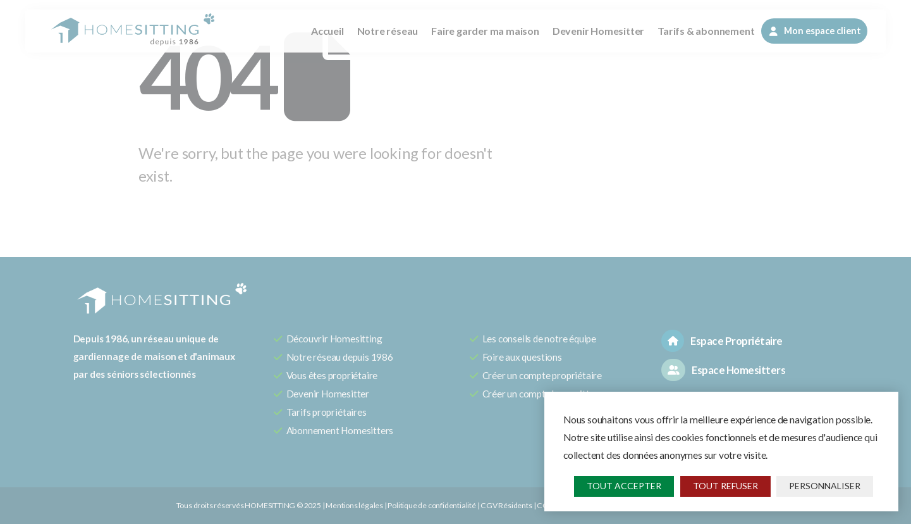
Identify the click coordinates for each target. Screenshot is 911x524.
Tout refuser (725, 485)
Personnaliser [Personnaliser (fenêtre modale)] (824, 485)
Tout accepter (624, 485)
